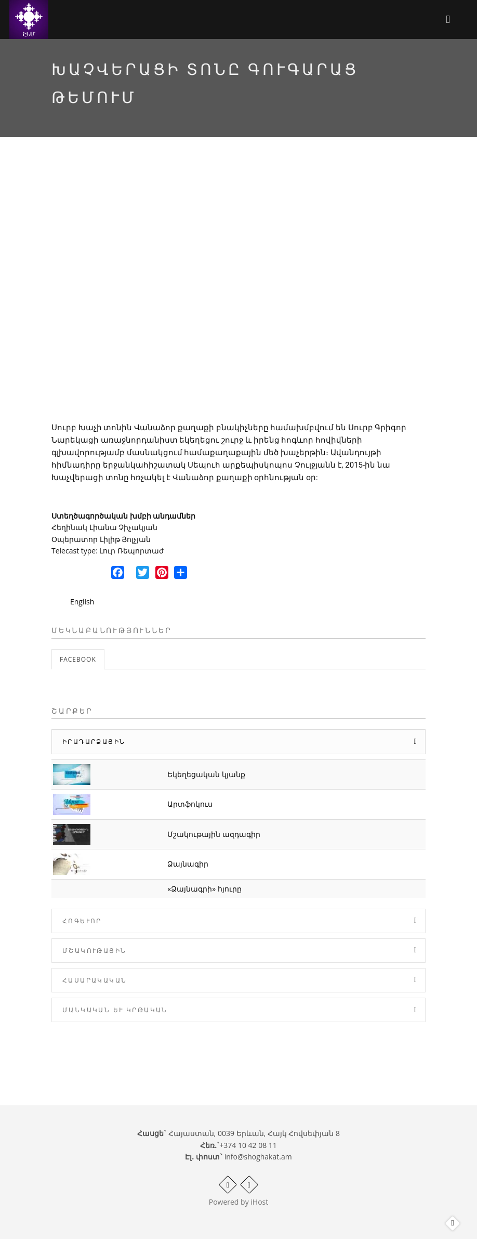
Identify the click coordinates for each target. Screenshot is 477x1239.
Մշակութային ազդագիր (213, 834)
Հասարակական (94, 980)
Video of (238, 288)
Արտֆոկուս (190, 804)
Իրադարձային (93, 741)
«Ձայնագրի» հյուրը (204, 889)
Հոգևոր (82, 921)
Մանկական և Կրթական (115, 1009)
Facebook (78, 659)
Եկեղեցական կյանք (206, 774)
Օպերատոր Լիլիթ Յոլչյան (101, 539)
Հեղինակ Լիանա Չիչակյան (104, 527)
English (82, 601)
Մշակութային (94, 950)
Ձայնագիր (187, 864)
